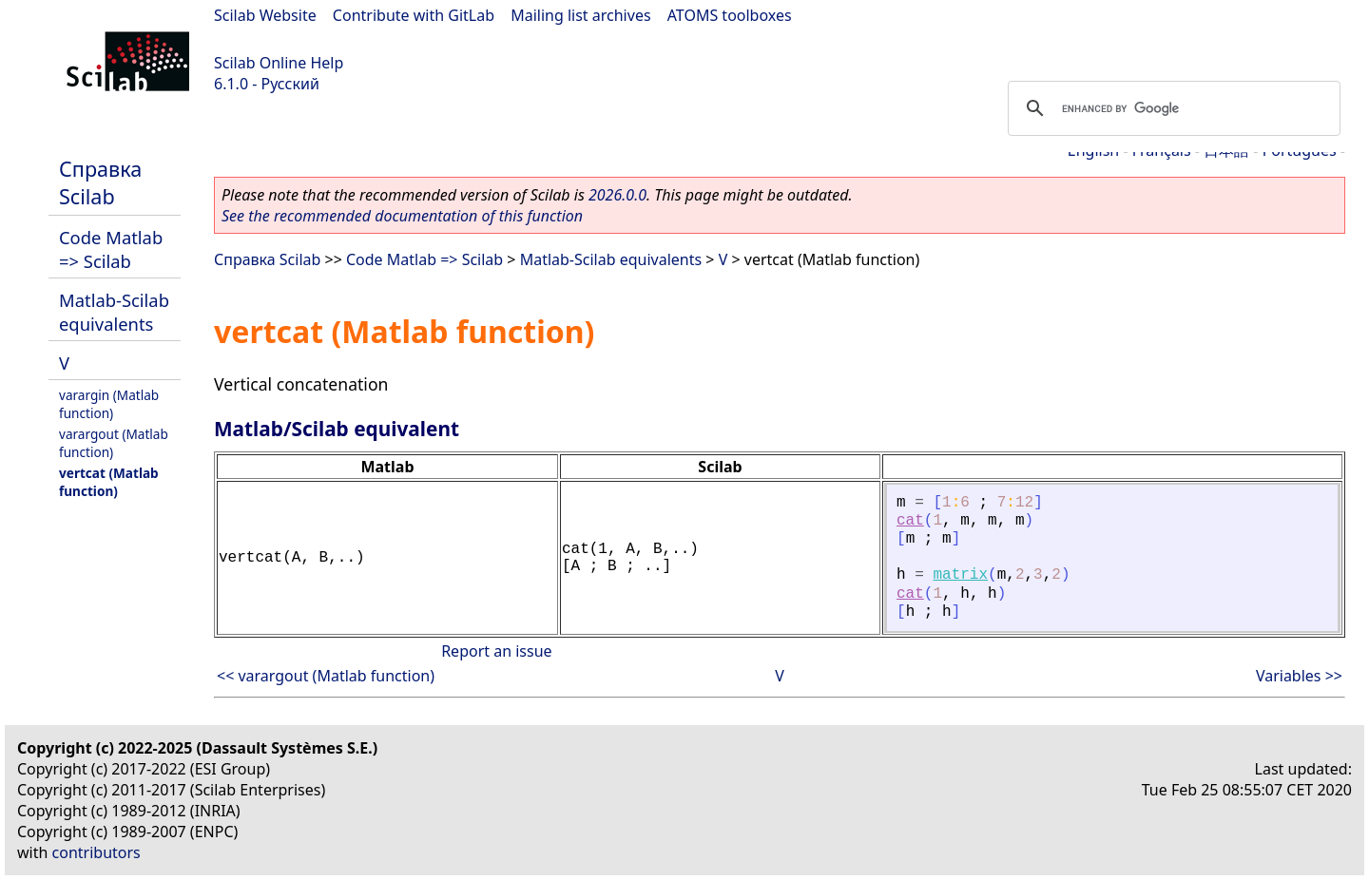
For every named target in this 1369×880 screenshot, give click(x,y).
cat (910, 520)
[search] (1171, 108)
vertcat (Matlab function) (109, 482)
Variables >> (1299, 675)
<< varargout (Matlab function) (325, 675)
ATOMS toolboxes (729, 15)
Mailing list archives (580, 15)
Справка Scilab (100, 182)
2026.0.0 (617, 194)
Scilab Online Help (278, 62)
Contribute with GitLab (413, 15)
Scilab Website (265, 15)
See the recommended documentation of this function (402, 215)
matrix (960, 574)
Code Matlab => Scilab (111, 249)
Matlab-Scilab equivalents (114, 311)
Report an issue (496, 651)
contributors (96, 852)
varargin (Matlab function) (109, 404)
